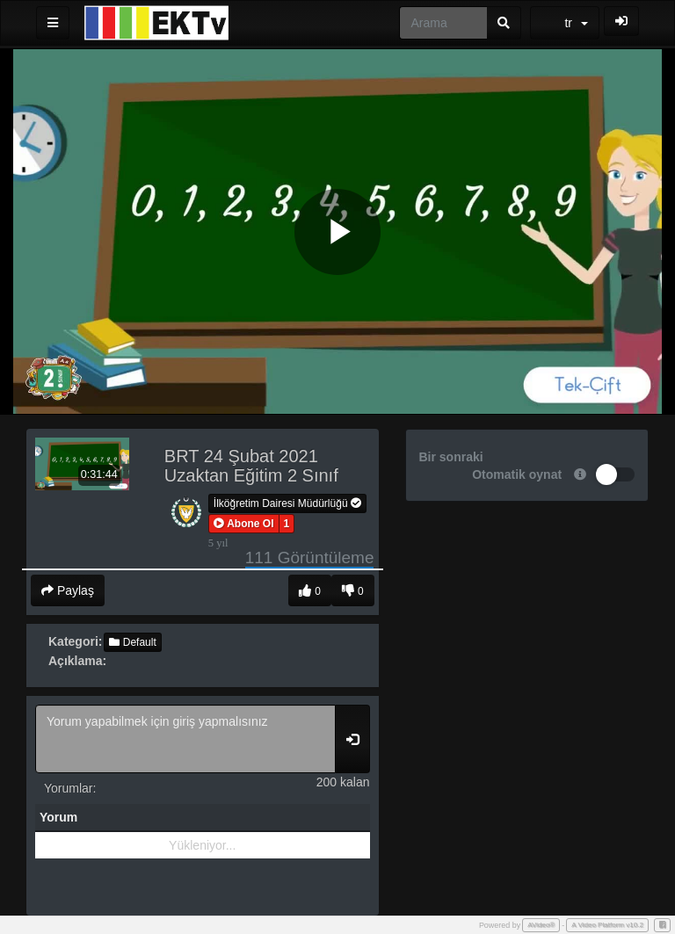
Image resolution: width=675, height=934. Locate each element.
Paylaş (67, 590)
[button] (243, 523)
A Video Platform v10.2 (607, 925)
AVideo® (541, 925)
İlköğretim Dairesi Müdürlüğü (287, 503)
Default (132, 642)
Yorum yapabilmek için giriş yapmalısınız (185, 739)
